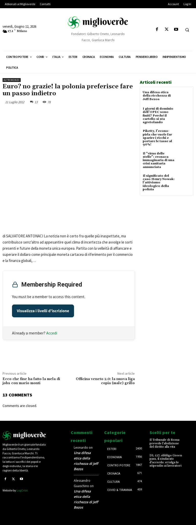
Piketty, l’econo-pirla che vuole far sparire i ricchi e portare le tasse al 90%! (157, 137)
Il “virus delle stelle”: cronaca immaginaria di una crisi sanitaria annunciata (158, 160)
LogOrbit (22, 490)
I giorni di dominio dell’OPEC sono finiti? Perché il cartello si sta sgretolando (158, 115)
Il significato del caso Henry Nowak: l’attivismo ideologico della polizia (159, 182)
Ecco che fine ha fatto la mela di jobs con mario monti (31, 381)
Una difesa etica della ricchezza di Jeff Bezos (157, 95)
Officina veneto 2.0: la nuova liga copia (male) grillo (105, 381)
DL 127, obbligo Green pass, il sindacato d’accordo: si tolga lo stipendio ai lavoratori (166, 461)
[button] (187, 29)
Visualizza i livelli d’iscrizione (43, 310)
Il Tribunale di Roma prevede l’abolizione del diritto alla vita (164, 443)
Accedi (51, 332)
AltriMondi (12, 80)
